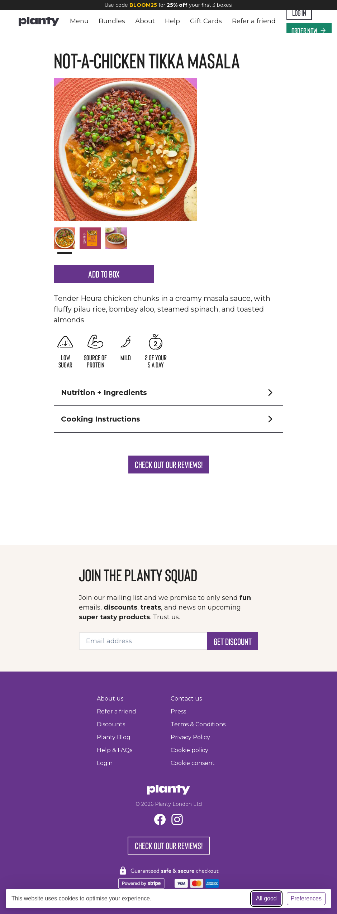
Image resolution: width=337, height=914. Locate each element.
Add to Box (104, 294)
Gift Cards (206, 21)
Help (172, 21)
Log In (303, 12)
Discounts (111, 724)
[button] (168, 421)
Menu (79, 21)
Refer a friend (254, 21)
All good (266, 898)
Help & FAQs (114, 750)
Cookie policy (189, 750)
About (145, 21)
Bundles (112, 21)
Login (105, 763)
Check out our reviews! (168, 492)
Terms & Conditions (198, 724)
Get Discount (225, 641)
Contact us (186, 698)
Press (178, 711)
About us (110, 698)
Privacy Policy (190, 737)
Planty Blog (113, 737)
